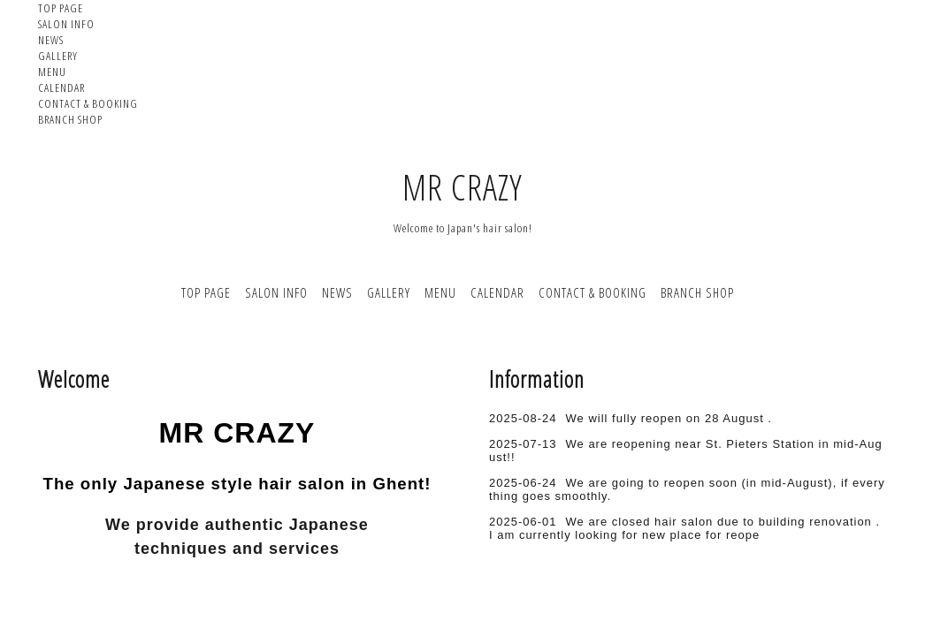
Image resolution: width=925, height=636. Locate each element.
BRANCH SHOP (70, 119)
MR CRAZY (462, 187)
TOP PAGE (60, 8)
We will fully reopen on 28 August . (669, 418)
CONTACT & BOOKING (88, 103)
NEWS (51, 40)
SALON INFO (66, 24)
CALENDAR (61, 87)
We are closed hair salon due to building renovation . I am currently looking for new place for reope (684, 528)
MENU (52, 72)
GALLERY (58, 56)
